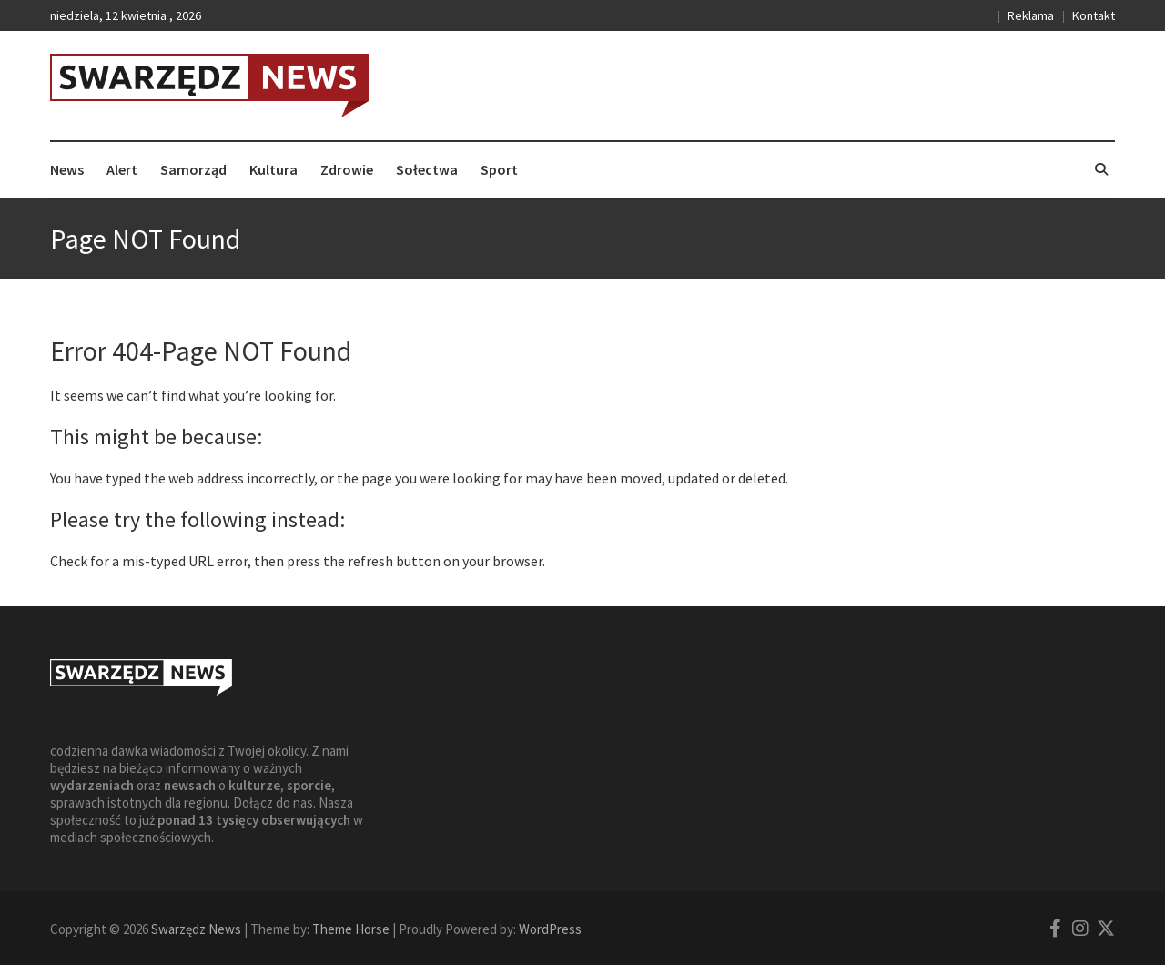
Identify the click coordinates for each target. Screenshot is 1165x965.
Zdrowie (346, 169)
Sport (499, 169)
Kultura (273, 169)
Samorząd (193, 169)
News (67, 169)
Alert (121, 169)
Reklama (1031, 15)
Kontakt (1093, 15)
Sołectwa (427, 169)
